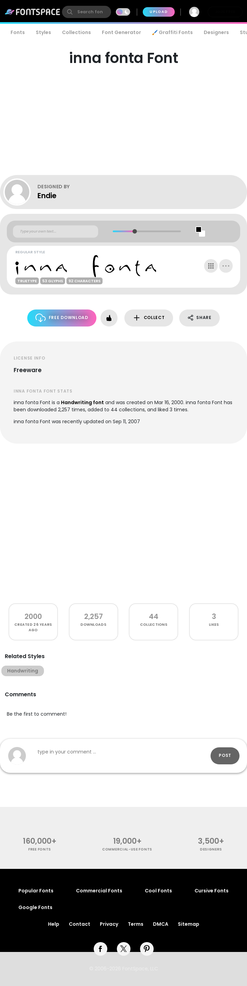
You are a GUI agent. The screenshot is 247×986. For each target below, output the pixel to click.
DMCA (160, 924)
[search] (86, 12)
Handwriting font (82, 402)
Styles (43, 32)
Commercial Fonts (99, 890)
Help (53, 924)
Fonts (18, 32)
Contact (79, 924)
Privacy (109, 924)
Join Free (225, 11)
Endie (47, 196)
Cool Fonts (158, 890)
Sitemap (188, 924)
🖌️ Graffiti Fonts (172, 32)
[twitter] (123, 949)
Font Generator (121, 32)
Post (225, 755)
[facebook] (100, 949)
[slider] (135, 231)
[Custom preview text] (55, 231)
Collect (149, 318)
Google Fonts (35, 907)
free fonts (39, 849)
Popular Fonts (35, 890)
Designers (216, 32)
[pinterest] (147, 949)
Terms (135, 924)
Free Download (61, 318)
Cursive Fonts (212, 890)
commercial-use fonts (127, 849)
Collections (76, 32)
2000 (33, 616)
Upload (159, 11)
